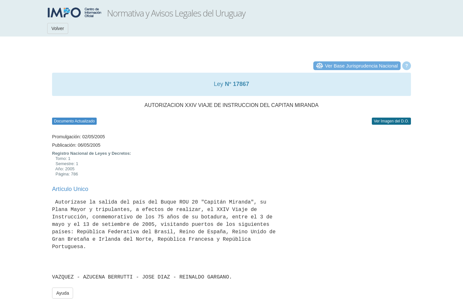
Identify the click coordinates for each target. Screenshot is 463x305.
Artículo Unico (70, 189)
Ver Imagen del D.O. (391, 121)
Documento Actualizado (74, 121)
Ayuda (62, 293)
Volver (57, 28)
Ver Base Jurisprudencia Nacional (361, 65)
